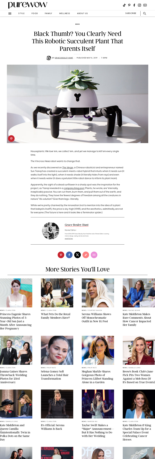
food (35, 14)
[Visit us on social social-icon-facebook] (134, 5)
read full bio (69, 238)
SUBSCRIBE (130, 13)
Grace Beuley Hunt (64, 58)
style (21, 14)
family (48, 14)
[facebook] (69, 255)
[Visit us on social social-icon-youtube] (145, 5)
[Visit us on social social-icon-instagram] (139, 5)
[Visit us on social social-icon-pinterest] (129, 5)
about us (82, 14)
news (77, 24)
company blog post (74, 188)
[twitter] (77, 255)
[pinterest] (11, 138)
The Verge (67, 168)
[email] (94, 255)
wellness (64, 14)
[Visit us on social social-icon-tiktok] (124, 5)
